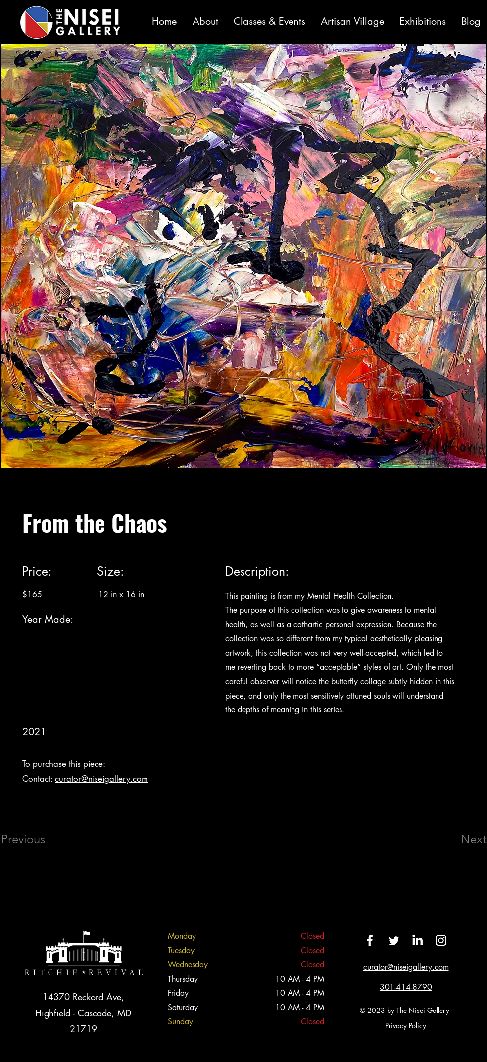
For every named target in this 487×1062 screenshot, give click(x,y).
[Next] (454, 839)
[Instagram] (441, 940)
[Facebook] (369, 940)
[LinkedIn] (417, 940)
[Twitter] (393, 940)
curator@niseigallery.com (101, 778)
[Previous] (36, 839)
